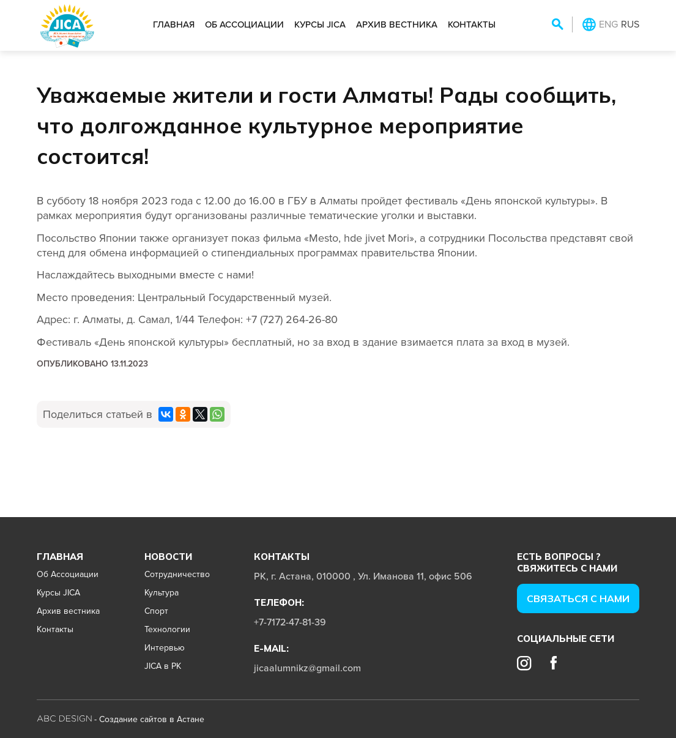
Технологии (167, 629)
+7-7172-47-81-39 (290, 622)
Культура (161, 592)
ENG (608, 24)
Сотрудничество (177, 574)
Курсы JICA (320, 24)
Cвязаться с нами (578, 598)
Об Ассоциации (244, 24)
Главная (174, 24)
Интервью (164, 647)
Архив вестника (396, 24)
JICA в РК (162, 666)
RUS (630, 24)
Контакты (472, 24)
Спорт (156, 611)
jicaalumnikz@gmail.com (307, 668)
